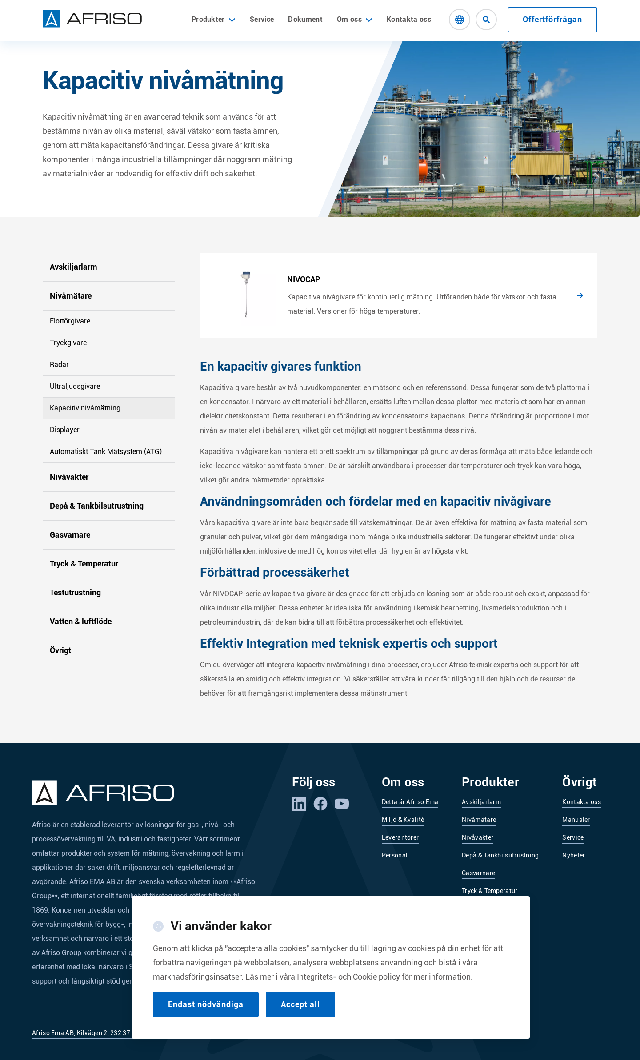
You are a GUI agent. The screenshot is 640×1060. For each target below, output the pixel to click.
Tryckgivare (68, 343)
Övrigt (60, 650)
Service (262, 19)
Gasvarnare (70, 534)
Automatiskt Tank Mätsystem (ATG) (106, 451)
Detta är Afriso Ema (410, 801)
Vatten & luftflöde (81, 621)
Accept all (300, 1004)
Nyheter (573, 855)
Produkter (214, 20)
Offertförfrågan (552, 19)
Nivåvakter (69, 477)
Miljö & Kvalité (403, 819)
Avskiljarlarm (73, 266)
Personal (395, 855)
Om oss (349, 20)
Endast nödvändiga (206, 1004)
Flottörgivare (70, 321)
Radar (59, 364)
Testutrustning (75, 592)
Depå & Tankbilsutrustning (97, 505)
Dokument (305, 19)
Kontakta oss (409, 19)
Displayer (65, 430)
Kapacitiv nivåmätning (85, 408)
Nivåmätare (71, 295)
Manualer (576, 819)
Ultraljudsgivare (75, 386)
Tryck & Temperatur (84, 563)
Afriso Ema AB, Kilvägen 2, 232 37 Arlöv (89, 1032)
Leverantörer (400, 837)
